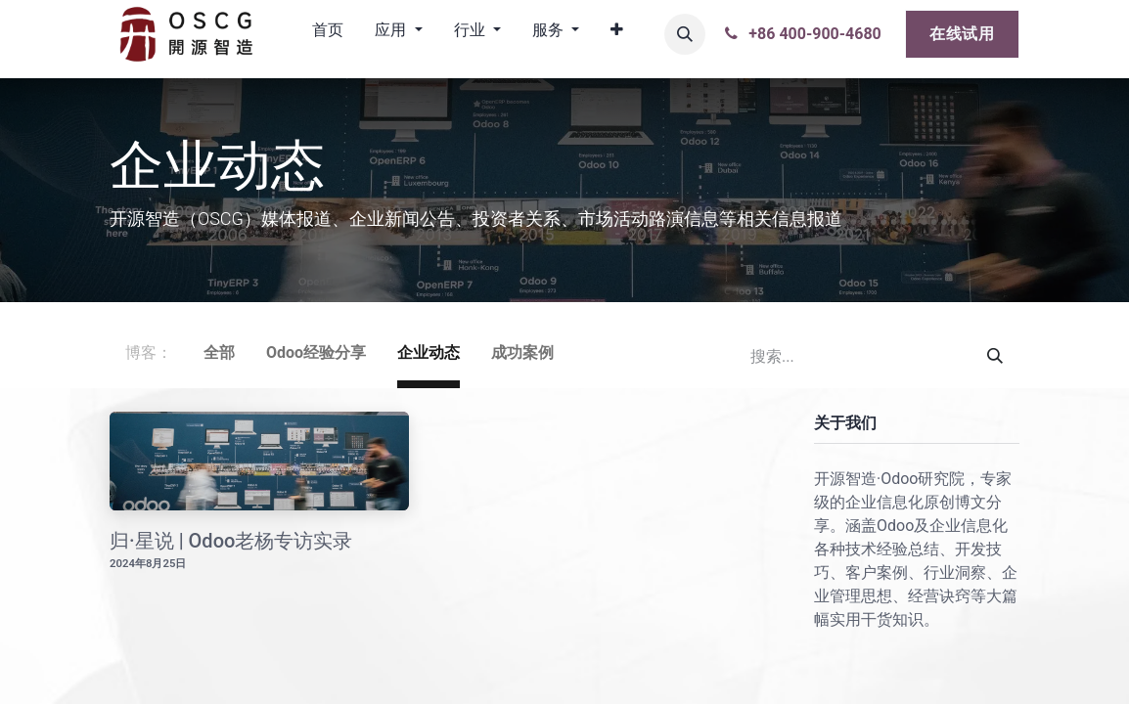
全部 (219, 352)
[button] (684, 34)
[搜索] (995, 356)
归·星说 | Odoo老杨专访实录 (231, 540)
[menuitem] (327, 34)
